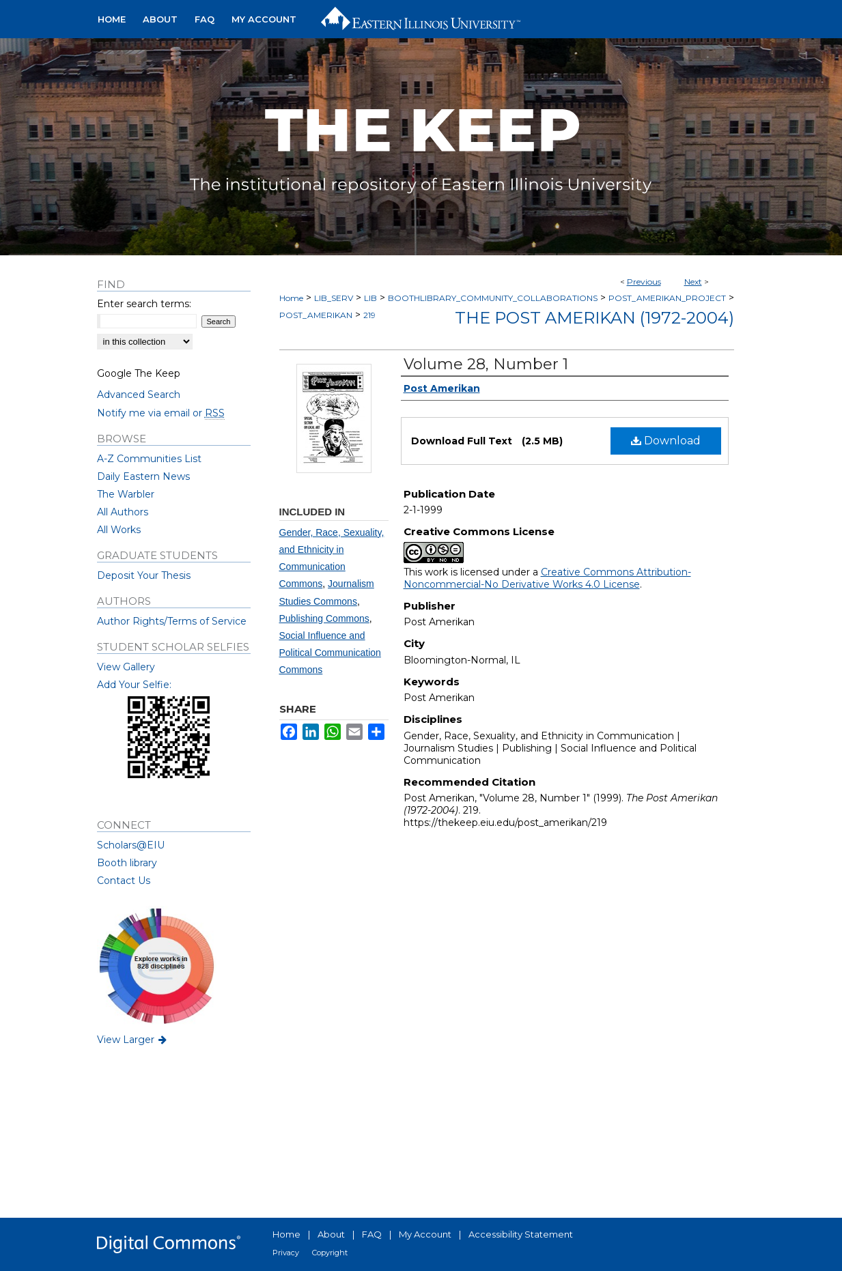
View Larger (133, 1039)
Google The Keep (138, 373)
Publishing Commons (324, 618)
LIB (370, 298)
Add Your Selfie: (134, 685)
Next (693, 281)
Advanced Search (138, 394)
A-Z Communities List (149, 459)
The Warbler (125, 494)
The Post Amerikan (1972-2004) (594, 318)
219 (369, 315)
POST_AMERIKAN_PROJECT (667, 298)
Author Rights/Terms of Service (172, 621)
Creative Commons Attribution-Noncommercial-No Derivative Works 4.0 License (547, 578)
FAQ (372, 1234)
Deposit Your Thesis (144, 575)
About (331, 1234)
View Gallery (126, 667)
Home (291, 298)
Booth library (127, 863)
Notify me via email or (161, 413)
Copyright (330, 1252)
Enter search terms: (144, 304)
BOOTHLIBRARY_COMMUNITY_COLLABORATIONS (493, 298)
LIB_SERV (333, 298)
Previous (644, 281)
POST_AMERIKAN (315, 315)
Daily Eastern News (143, 476)
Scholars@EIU (131, 845)
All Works (119, 530)
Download (666, 440)
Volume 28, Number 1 (486, 364)
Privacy (285, 1252)
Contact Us (123, 880)
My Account (425, 1234)
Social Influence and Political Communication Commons (330, 652)
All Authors (122, 512)
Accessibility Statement (520, 1234)
